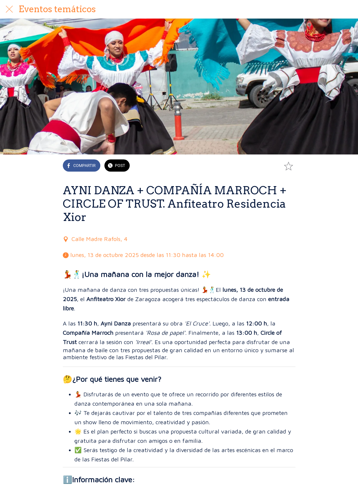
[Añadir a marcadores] (288, 166)
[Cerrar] (9, 9)
